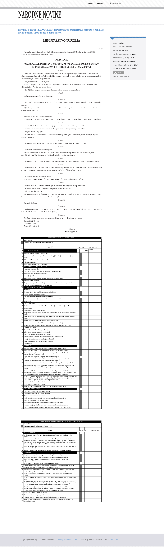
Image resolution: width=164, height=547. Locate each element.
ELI (76, 540)
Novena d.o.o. (115, 540)
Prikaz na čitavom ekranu (121, 76)
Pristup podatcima (65, 540)
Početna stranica (117, 3)
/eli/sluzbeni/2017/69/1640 (126, 69)
